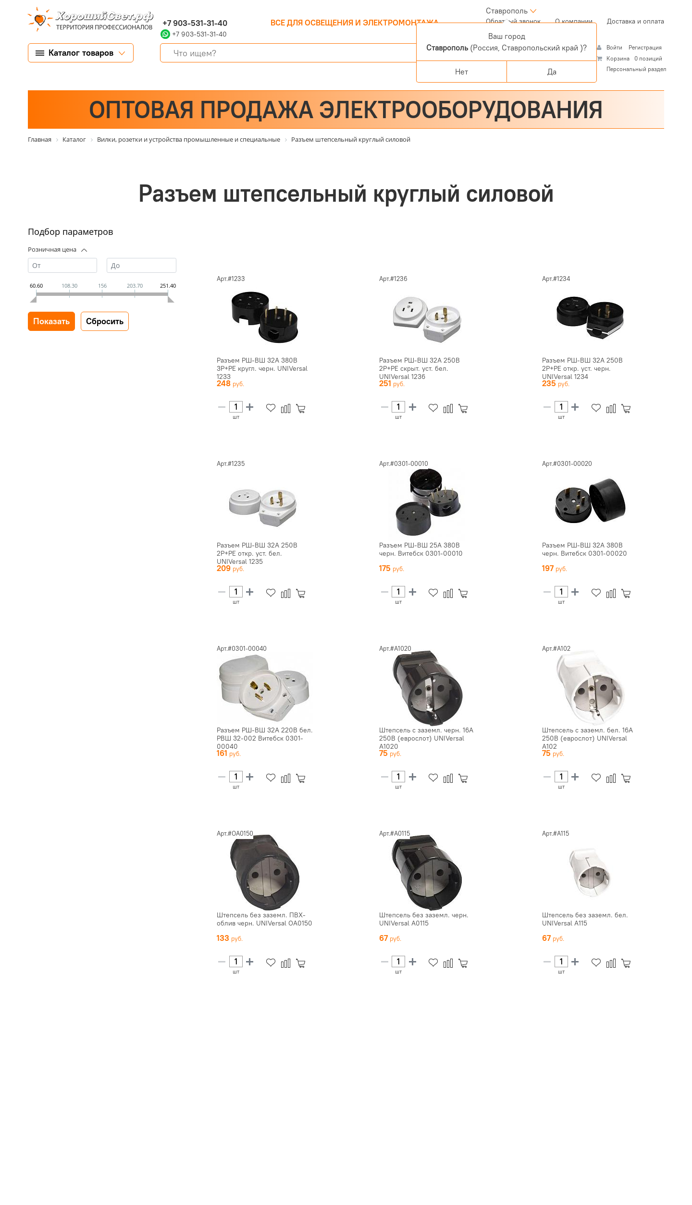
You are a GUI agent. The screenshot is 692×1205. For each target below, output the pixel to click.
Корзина (618, 58)
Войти (615, 47)
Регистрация (645, 47)
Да (551, 71)
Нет (461, 71)
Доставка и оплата (635, 21)
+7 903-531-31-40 (194, 23)
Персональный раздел (636, 69)
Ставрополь (507, 10)
